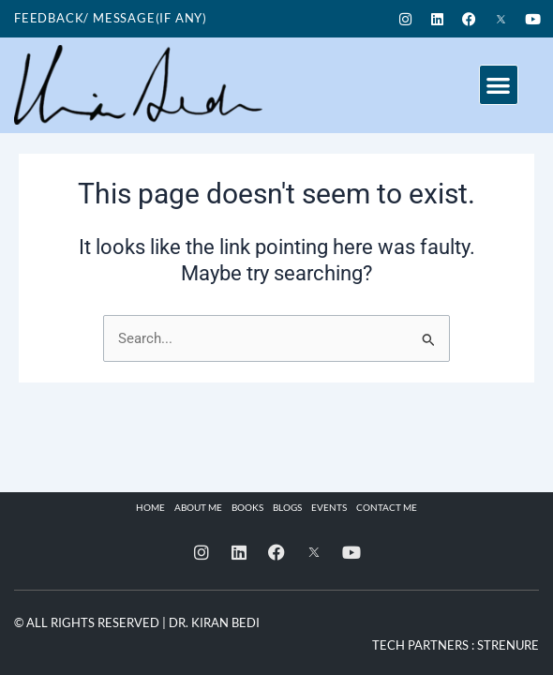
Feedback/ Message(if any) (110, 17)
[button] (499, 85)
